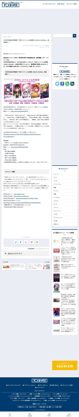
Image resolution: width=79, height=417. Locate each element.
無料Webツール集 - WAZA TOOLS (27, 408)
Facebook (62, 86)
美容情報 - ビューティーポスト (43, 397)
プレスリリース (45, 249)
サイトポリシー (44, 386)
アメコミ (56, 191)
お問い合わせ (60, 4)
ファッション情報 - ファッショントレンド (21, 397)
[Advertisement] (39, 20)
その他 (55, 222)
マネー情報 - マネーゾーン (18, 399)
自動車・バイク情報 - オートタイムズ (59, 399)
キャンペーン (57, 212)
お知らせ (56, 225)
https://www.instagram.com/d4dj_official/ (27, 198)
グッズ (55, 205)
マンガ (55, 181)
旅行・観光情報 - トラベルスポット (37, 399)
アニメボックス (41, 411)
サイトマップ (40, 388)
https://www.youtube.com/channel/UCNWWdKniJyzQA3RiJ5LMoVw (22, 202)
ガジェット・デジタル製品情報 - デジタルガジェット (27, 402)
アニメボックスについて (49, 4)
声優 (54, 194)
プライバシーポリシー (30, 386)
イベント (56, 208)
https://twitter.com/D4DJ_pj (21, 196)
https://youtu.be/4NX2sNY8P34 (19, 111)
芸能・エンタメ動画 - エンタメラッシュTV (55, 402)
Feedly (67, 86)
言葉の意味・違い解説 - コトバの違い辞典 (50, 408)
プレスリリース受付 (71, 4)
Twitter (57, 86)
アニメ (37, 249)
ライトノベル (57, 184)
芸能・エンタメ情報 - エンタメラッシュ (40, 395)
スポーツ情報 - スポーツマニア (62, 397)
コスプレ (56, 201)
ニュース (56, 174)
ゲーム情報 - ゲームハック (60, 395)
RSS (72, 86)
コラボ (55, 215)
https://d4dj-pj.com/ (19, 194)
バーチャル (56, 198)
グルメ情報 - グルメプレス (19, 395)
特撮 (54, 188)
